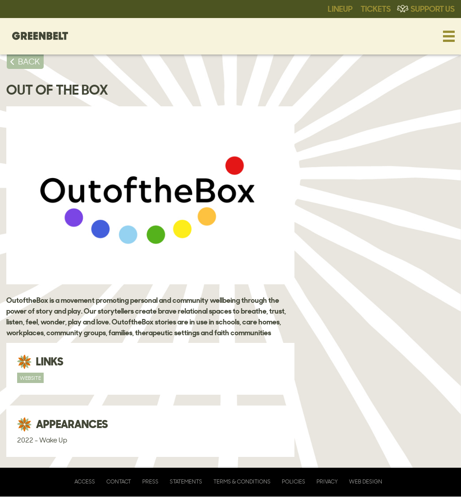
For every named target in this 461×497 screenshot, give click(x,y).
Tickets (376, 8)
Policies (293, 481)
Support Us (433, 8)
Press (150, 481)
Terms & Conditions (242, 481)
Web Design (365, 481)
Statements (186, 481)
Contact (118, 481)
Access (84, 481)
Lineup (340, 8)
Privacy (327, 481)
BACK (29, 61)
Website (30, 377)
